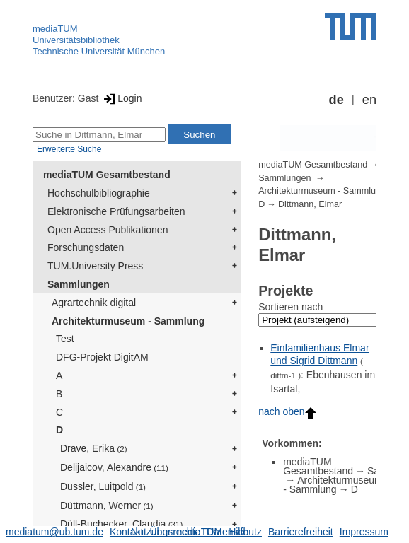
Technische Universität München (99, 51)
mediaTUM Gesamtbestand (107, 174)
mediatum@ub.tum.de (54, 531)
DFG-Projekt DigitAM (102, 357)
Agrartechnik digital (94, 302)
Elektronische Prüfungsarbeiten (116, 211)
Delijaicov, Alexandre (114, 467)
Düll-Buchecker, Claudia (121, 524)
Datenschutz (234, 531)
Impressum (364, 531)
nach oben (287, 411)
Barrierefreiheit (300, 531)
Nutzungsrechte (165, 531)
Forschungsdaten (85, 247)
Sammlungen (78, 284)
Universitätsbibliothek (76, 40)
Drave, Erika (93, 448)
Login (121, 98)
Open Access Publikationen (107, 229)
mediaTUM (55, 28)
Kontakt (126, 531)
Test (65, 338)
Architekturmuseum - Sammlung (128, 321)
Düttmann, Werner (107, 505)
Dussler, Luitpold (103, 486)
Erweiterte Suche (69, 149)
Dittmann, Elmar (310, 204)
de (336, 100)
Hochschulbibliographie (98, 193)
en (369, 100)
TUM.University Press (95, 266)
